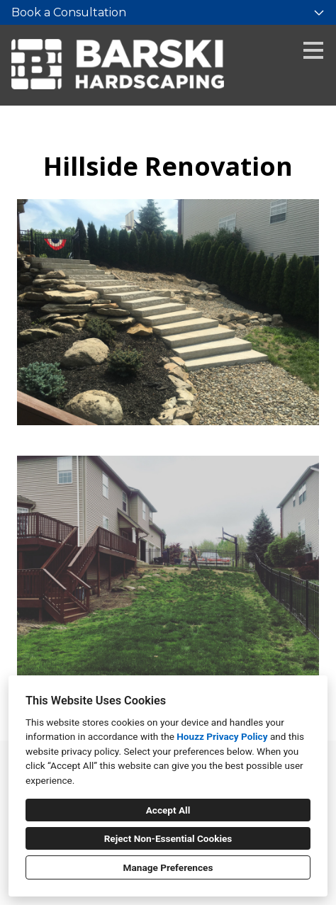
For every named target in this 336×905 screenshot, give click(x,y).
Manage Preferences (168, 867)
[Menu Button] (313, 50)
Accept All (168, 810)
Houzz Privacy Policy (222, 736)
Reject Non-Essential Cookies (168, 838)
